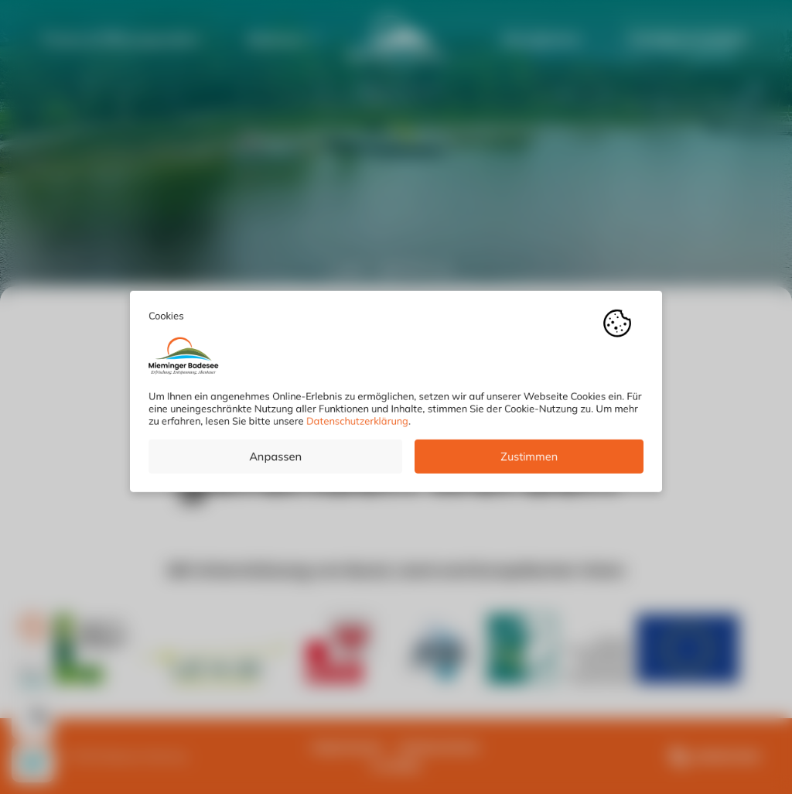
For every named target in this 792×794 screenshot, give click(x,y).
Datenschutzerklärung (357, 426)
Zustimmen (529, 462)
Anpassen (275, 462)
